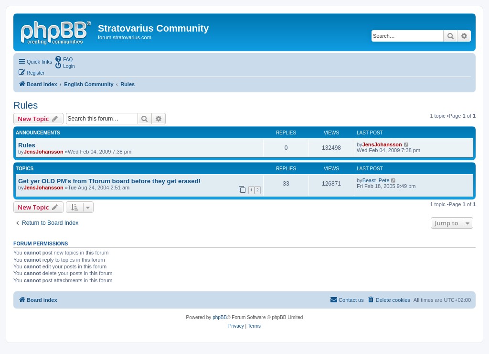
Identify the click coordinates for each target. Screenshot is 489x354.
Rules (25, 105)
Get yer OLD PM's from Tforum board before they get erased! (109, 181)
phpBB (220, 317)
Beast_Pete (376, 180)
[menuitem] (63, 58)
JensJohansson (44, 152)
